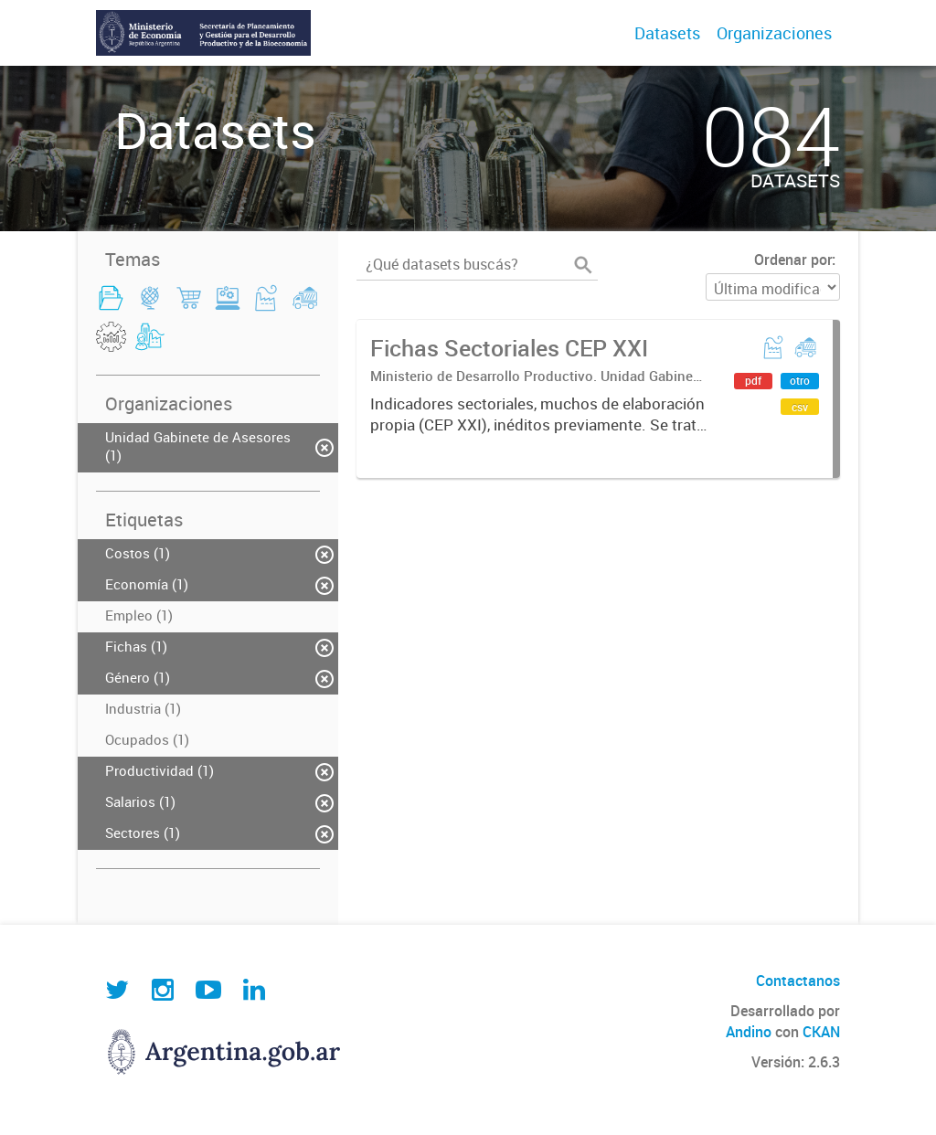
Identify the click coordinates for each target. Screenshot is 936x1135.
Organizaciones (774, 33)
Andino (748, 1032)
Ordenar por (793, 259)
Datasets (667, 33)
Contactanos (798, 981)
